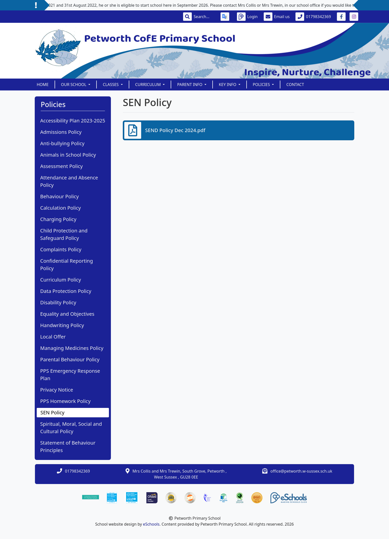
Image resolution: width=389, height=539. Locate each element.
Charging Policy (58, 219)
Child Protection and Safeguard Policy (64, 234)
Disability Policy (58, 302)
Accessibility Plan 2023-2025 (72, 120)
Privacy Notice (56, 389)
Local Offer (53, 336)
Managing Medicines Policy (71, 348)
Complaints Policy (60, 249)
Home (43, 84)
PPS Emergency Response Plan (70, 375)
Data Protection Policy (65, 291)
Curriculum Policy (60, 279)
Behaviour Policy (59, 196)
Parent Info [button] (190, 84)
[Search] (204, 16)
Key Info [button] (228, 84)
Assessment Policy (61, 166)
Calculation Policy (60, 207)
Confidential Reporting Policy (66, 264)
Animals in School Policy (68, 154)
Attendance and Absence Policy (69, 181)
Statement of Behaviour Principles (68, 446)
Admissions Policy (61, 132)
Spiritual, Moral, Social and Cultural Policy (71, 428)
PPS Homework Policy (65, 401)
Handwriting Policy (62, 325)
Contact (295, 84)
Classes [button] (111, 84)
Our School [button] (74, 84)
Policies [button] (262, 84)
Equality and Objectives (67, 314)
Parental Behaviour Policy (69, 359)
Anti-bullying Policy (62, 143)
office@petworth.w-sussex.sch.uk (301, 471)
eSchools (151, 524)
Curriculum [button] (148, 84)
